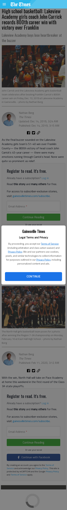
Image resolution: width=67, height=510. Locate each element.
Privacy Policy (15, 251)
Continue (33, 276)
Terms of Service (50, 244)
